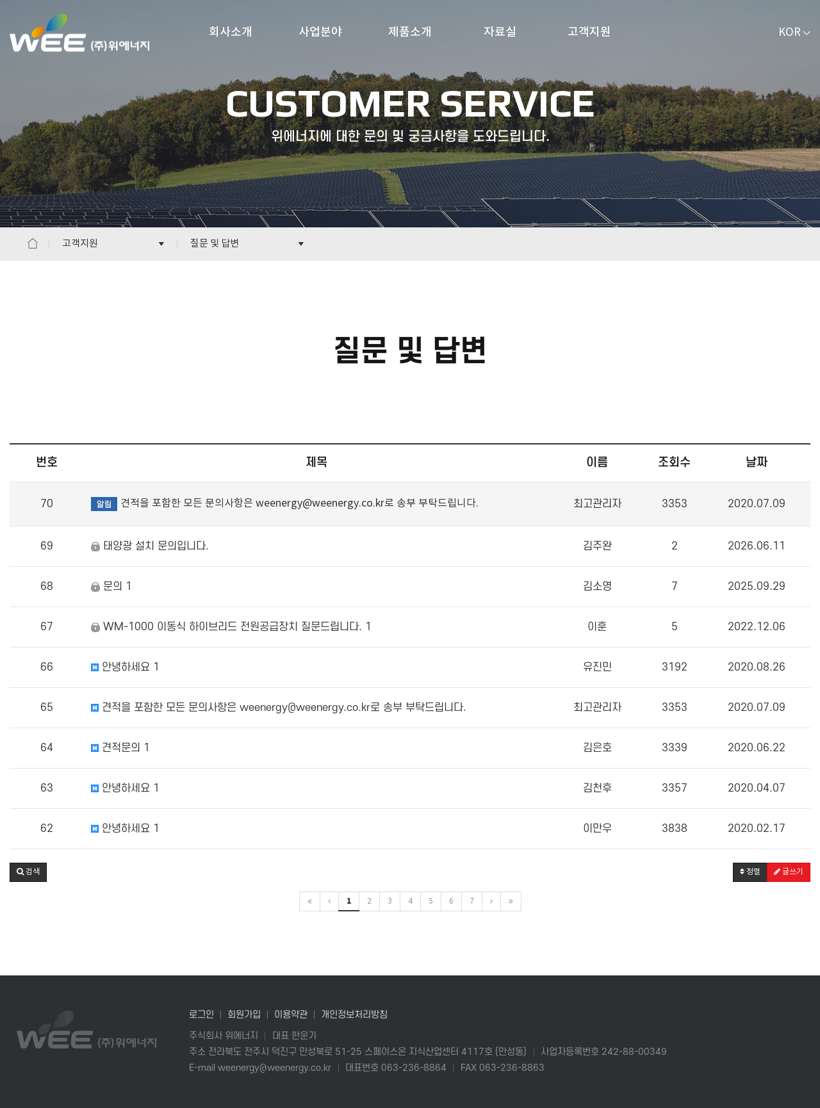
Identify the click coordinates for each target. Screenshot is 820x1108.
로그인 (201, 1014)
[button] (28, 872)
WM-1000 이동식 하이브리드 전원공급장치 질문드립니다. (231, 627)
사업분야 (320, 32)
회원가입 (244, 1014)
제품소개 (410, 32)
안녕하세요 (125, 667)
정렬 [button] (750, 872)
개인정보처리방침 (354, 1014)
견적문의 (120, 748)
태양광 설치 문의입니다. (150, 546)
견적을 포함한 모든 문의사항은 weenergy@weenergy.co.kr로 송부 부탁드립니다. (278, 708)
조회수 (674, 462)
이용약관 (291, 1014)
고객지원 (589, 32)
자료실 (500, 32)
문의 (111, 587)
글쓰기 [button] (788, 872)
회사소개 (230, 32)
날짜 (756, 462)
